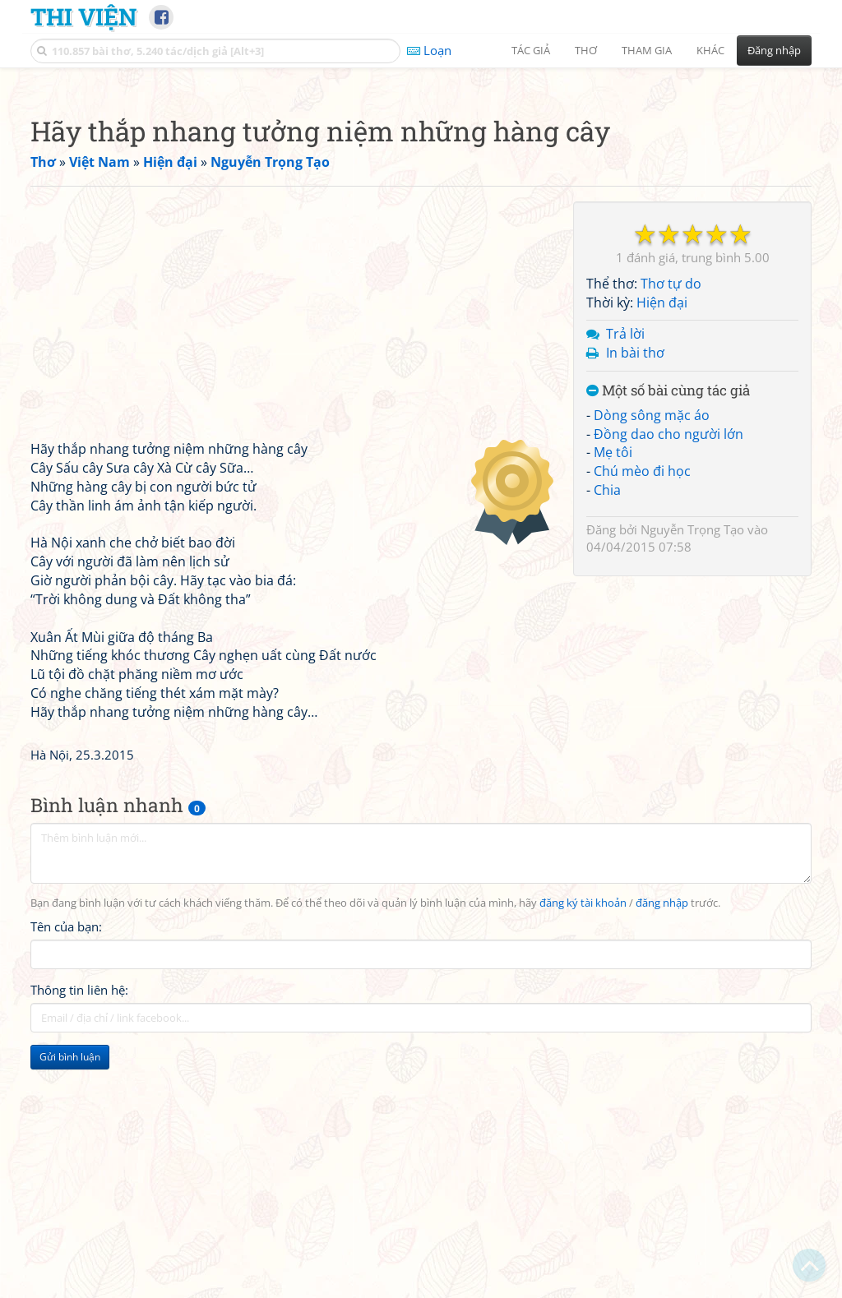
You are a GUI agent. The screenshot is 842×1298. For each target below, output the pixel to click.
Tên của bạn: (66, 1156)
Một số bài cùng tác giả (668, 621)
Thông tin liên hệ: (79, 1220)
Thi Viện (83, 16)
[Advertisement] (421, 193)
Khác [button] (710, 50)
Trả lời (625, 564)
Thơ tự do (671, 514)
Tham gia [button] (647, 50)
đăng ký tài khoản (583, 1133)
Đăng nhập (774, 50)
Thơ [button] (586, 50)
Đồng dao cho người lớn (668, 664)
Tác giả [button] (530, 50)
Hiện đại (661, 533)
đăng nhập (662, 1133)
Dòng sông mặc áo (652, 645)
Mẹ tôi (613, 682)
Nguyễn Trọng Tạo (692, 759)
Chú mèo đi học (642, 701)
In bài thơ (635, 583)
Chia (607, 720)
